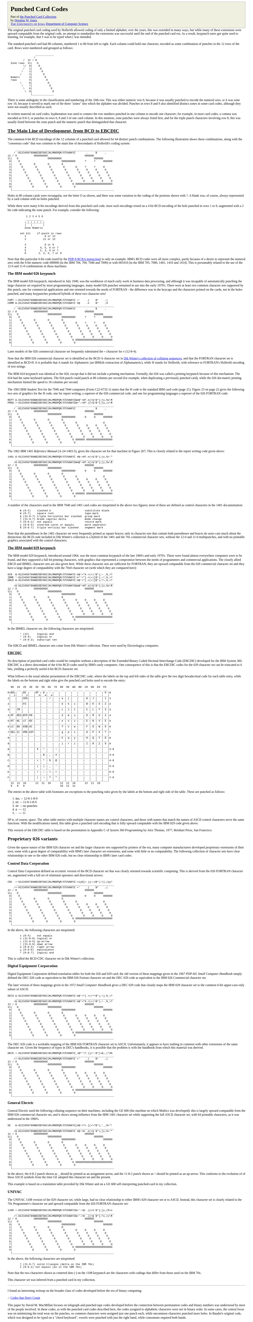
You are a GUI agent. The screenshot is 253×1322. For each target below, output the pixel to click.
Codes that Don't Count (25, 1297)
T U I (27, 24)
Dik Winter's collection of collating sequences (153, 358)
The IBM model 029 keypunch (31, 548)
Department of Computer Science (67, 24)
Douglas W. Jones (25, 20)
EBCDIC (15, 653)
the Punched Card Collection (38, 16)
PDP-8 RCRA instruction (84, 259)
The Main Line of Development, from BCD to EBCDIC (63, 130)
